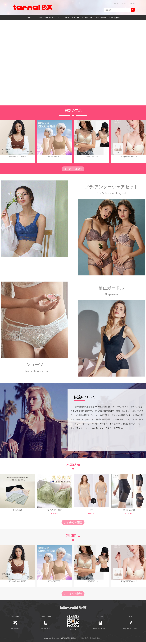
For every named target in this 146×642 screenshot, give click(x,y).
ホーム (29, 18)
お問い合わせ (114, 18)
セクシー (89, 18)
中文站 (116, 4)
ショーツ (65, 18)
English (132, 4)
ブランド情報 (100, 18)
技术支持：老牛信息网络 (90, 638)
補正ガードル (77, 18)
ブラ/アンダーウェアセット (48, 18)
